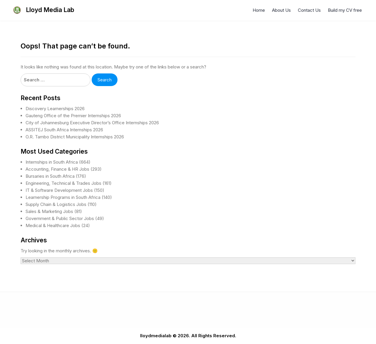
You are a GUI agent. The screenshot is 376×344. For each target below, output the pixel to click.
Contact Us (309, 10)
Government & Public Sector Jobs (60, 218)
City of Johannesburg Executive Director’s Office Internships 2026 (92, 122)
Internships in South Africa (52, 162)
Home (259, 10)
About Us (281, 10)
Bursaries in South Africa (50, 176)
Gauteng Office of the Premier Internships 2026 (73, 115)
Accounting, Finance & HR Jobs (57, 169)
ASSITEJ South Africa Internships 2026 (64, 129)
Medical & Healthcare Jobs (53, 225)
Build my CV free (345, 10)
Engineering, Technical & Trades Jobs (63, 183)
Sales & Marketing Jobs (49, 211)
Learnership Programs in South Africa (63, 197)
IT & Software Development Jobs (59, 190)
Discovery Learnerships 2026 (55, 108)
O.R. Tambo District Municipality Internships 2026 (75, 137)
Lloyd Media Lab (50, 10)
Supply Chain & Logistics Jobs (56, 204)
